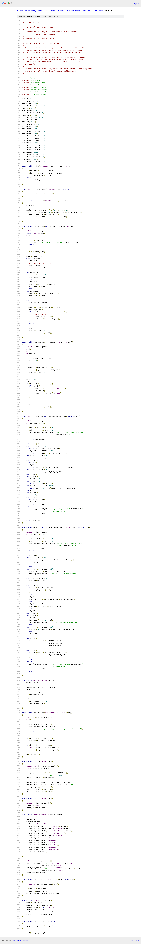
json (137, 941)
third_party (30, 10)
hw (96, 10)
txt (131, 941)
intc (101, 10)
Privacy (19, 941)
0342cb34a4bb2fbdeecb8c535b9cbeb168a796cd (67, 10)
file (61, 16)
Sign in (136, 3)
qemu (40, 10)
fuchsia (20, 10)
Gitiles (13, 941)
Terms (25, 941)
